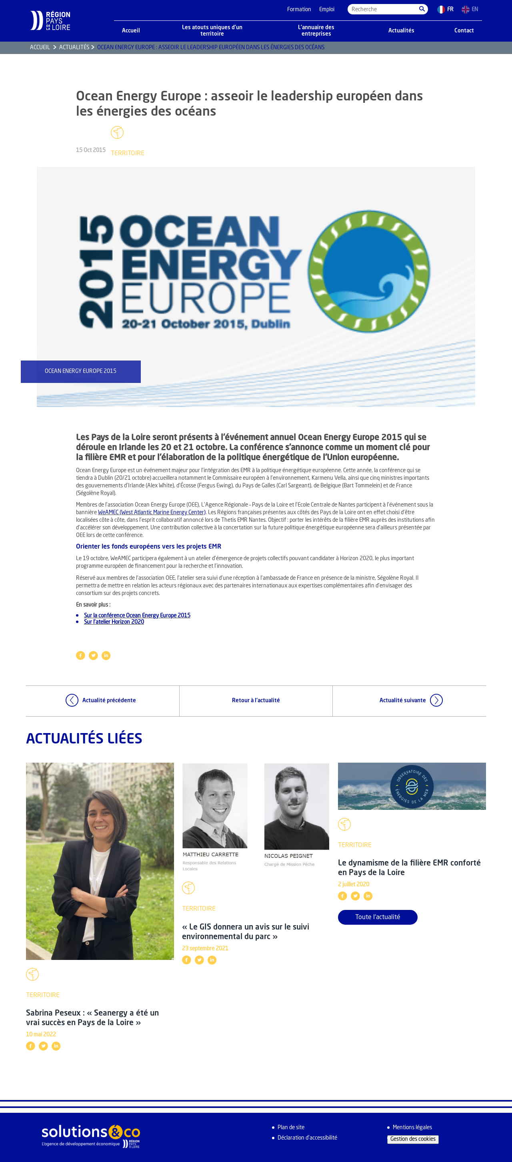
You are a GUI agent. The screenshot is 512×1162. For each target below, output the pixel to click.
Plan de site (291, 1127)
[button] (422, 9)
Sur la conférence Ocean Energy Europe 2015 (137, 616)
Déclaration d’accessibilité (307, 1138)
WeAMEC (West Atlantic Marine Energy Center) (152, 512)
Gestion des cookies (413, 1139)
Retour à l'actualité (256, 700)
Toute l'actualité (377, 917)
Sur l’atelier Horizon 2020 (114, 622)
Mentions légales (412, 1127)
